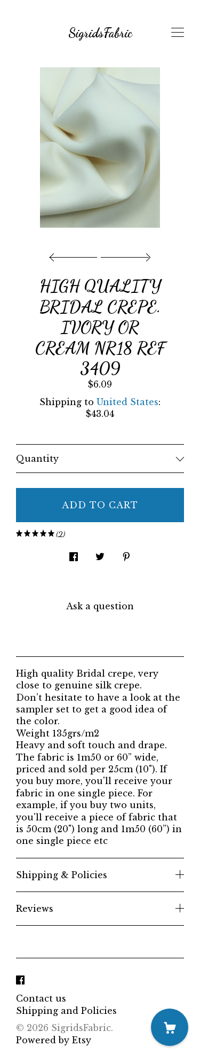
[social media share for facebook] (73, 554)
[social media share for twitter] (100, 554)
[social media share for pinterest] (126, 554)
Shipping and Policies (66, 1010)
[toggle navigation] (177, 32)
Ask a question (100, 606)
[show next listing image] (124, 254)
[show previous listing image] (75, 254)
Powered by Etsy (53, 1040)
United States (127, 402)
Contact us (41, 998)
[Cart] (169, 1027)
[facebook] (20, 980)
